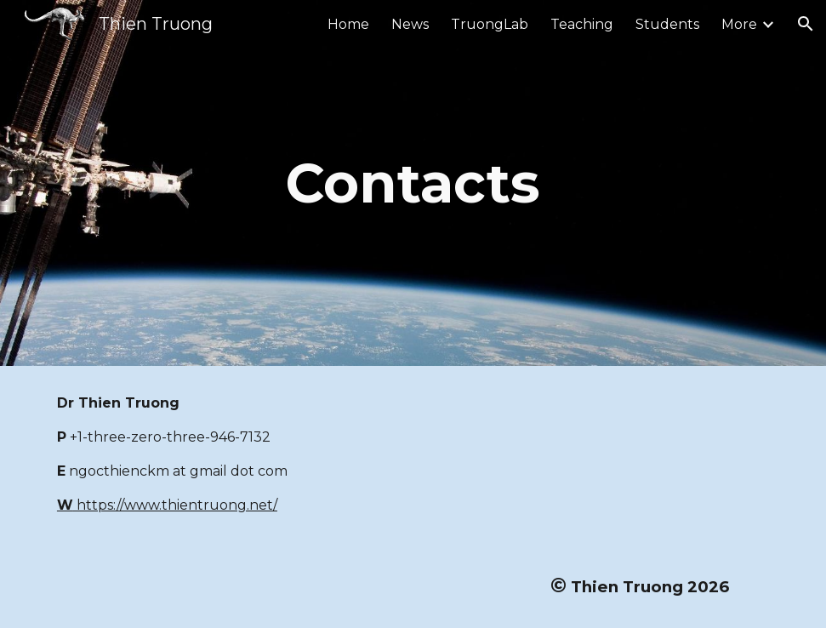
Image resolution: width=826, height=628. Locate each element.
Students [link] (667, 24)
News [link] (410, 24)
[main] (413, 183)
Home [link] (348, 24)
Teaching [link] (581, 24)
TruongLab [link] (489, 24)
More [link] (739, 24)
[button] (805, 23)
